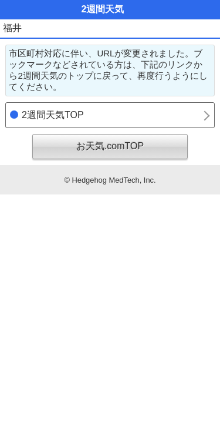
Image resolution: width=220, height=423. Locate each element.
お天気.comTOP (110, 146)
